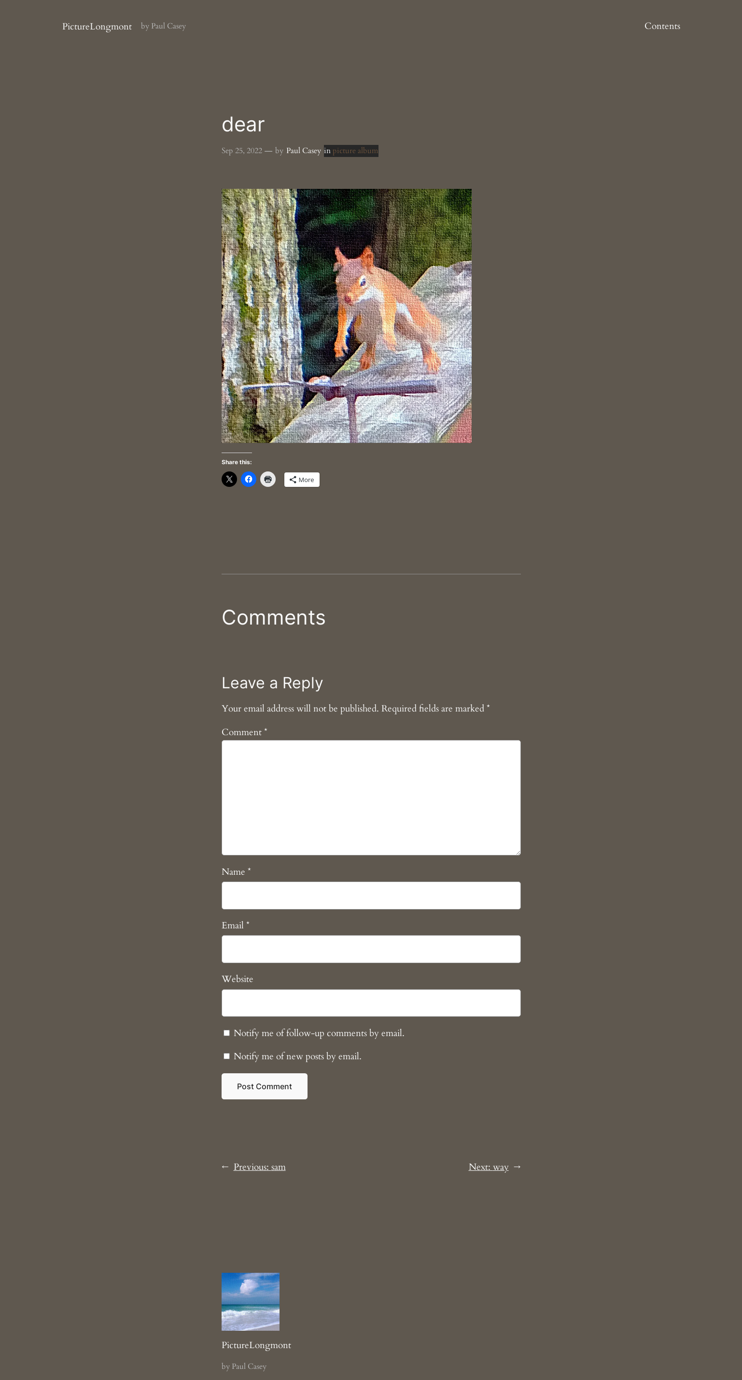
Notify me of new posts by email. (298, 1056)
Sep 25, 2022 (242, 150)
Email (236, 925)
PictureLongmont (97, 26)
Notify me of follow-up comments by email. (319, 1033)
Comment (244, 732)
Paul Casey (303, 150)
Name (236, 872)
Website (237, 979)
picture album (355, 150)
